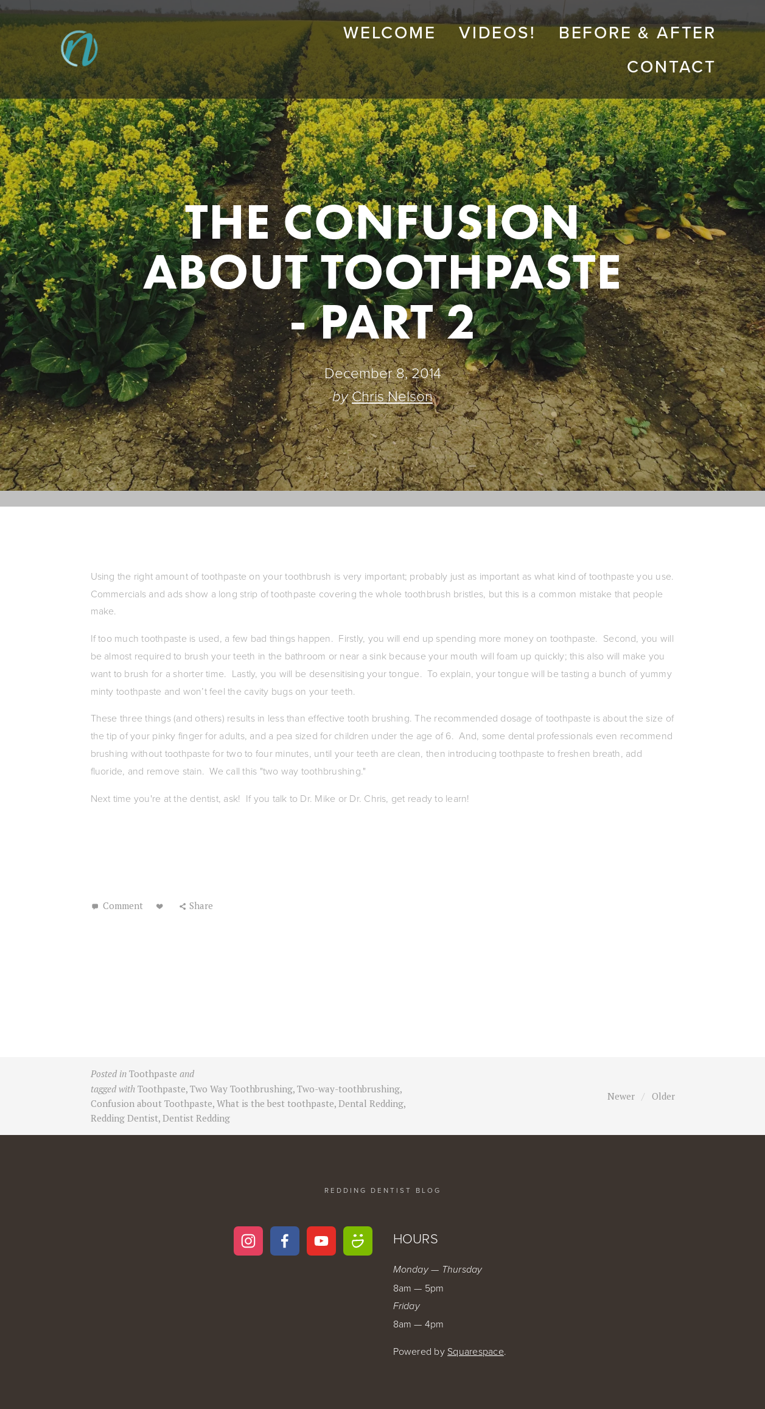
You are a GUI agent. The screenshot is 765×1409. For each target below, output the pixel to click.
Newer (621, 1096)
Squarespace (475, 1351)
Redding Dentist (124, 1118)
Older (663, 1096)
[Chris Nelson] (321, 1241)
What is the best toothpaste (275, 1103)
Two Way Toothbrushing (241, 1089)
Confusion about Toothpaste (151, 1103)
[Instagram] (248, 1241)
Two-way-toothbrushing (348, 1089)
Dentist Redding (196, 1118)
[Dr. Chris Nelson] (357, 1241)
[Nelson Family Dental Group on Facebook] (284, 1241)
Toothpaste (153, 1073)
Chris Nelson (392, 395)
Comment (121, 905)
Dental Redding (370, 1103)
